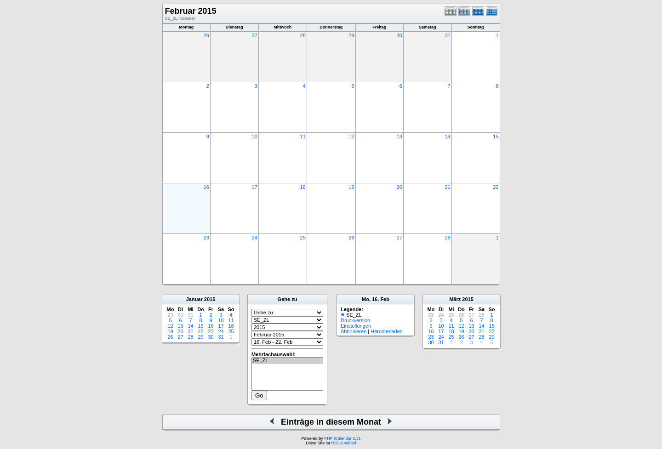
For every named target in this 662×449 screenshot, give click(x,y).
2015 (209, 299)
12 (351, 136)
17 (254, 187)
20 (399, 187)
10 (254, 136)
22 (495, 187)
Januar (194, 299)
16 (206, 187)
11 (303, 136)
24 (254, 237)
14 (447, 136)
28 (303, 35)
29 (351, 35)
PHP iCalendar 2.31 (342, 438)
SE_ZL (287, 361)
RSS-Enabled (343, 443)
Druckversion (355, 320)
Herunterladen (387, 331)
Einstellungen (356, 326)
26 (206, 35)
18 (303, 187)
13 (399, 136)
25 (303, 237)
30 (399, 35)
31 (447, 35)
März (455, 299)
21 (447, 187)
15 (495, 136)
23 (206, 237)
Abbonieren (353, 331)
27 (254, 35)
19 (351, 187)
